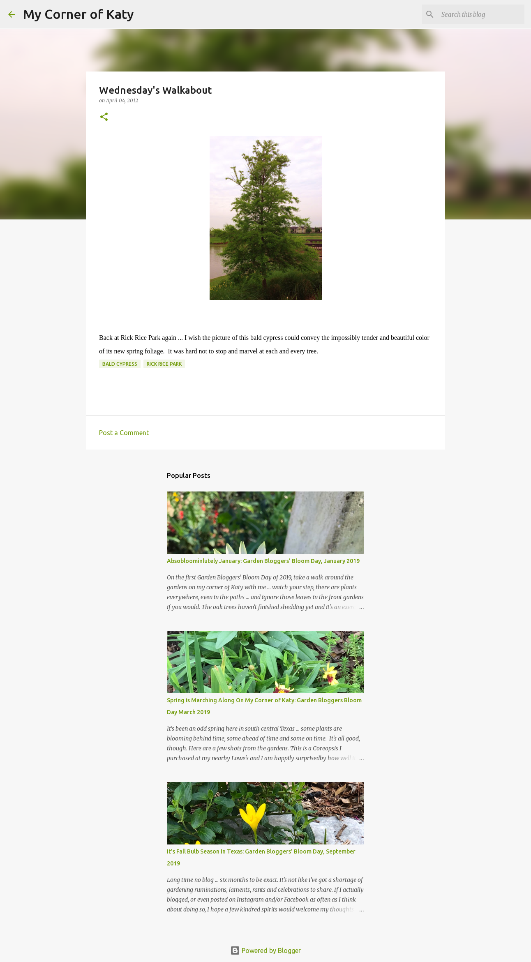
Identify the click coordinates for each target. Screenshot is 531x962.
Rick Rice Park (164, 364)
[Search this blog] (481, 14)
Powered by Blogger (265, 950)
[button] (104, 117)
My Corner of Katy (78, 14)
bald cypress (119, 364)
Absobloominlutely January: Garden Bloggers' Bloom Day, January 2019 (263, 561)
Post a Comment (124, 432)
